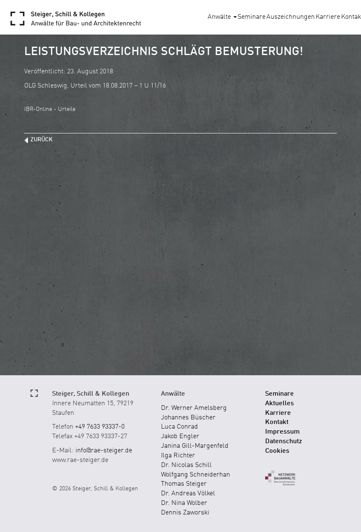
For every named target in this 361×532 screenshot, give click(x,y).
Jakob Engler (180, 436)
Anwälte (222, 17)
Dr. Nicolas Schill (186, 465)
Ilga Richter (178, 455)
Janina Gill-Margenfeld (194, 446)
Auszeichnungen (290, 17)
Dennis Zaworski (185, 512)
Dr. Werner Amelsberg (194, 408)
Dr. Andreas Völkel (188, 493)
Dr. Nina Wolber (184, 503)
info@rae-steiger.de (103, 450)
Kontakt (276, 422)
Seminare (252, 17)
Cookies (277, 451)
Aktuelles (279, 403)
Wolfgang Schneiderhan (195, 475)
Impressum (282, 432)
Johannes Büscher (188, 417)
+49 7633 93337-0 (100, 427)
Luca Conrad (179, 427)
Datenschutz (283, 441)
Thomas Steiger (184, 484)
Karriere (328, 17)
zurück (41, 140)
